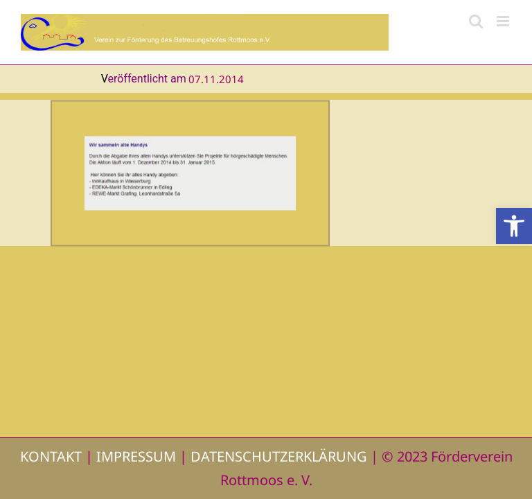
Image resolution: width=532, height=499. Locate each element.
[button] (514, 226)
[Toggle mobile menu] (504, 21)
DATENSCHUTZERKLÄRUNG (278, 456)
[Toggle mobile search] (476, 21)
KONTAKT (51, 456)
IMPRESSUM (136, 456)
